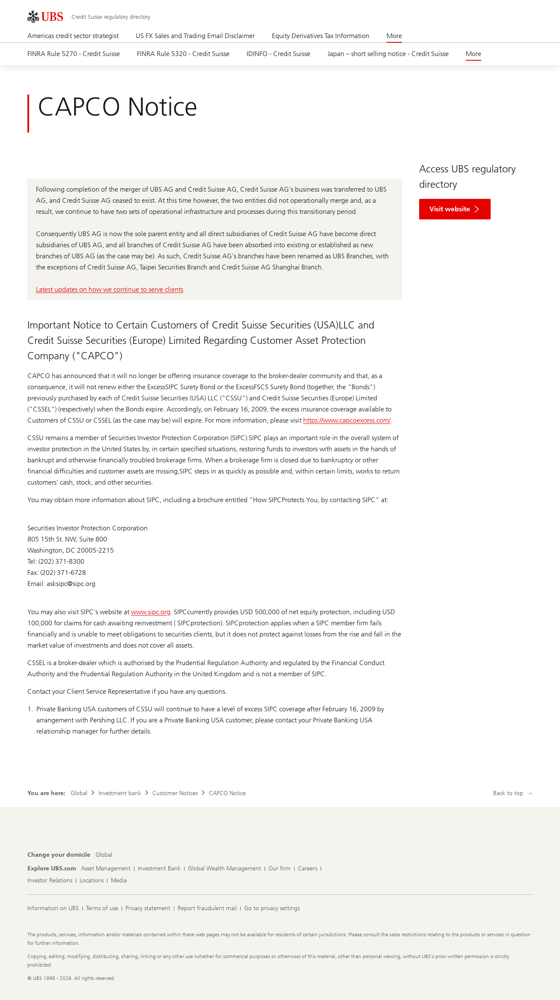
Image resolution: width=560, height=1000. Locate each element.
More (394, 36)
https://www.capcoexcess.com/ (346, 420)
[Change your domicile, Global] (103, 855)
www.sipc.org (150, 612)
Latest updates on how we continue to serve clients (109, 289)
